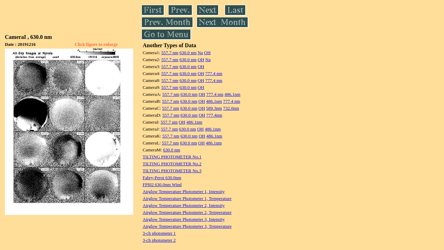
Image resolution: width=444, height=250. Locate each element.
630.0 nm (187, 52)
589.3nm (214, 108)
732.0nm (231, 108)
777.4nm (214, 115)
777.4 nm (213, 73)
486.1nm (232, 94)
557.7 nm (169, 52)
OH (207, 52)
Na (200, 52)
